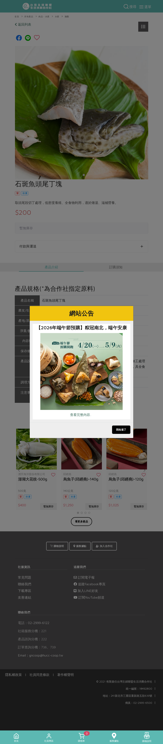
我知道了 (121, 429)
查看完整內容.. (80, 415)
